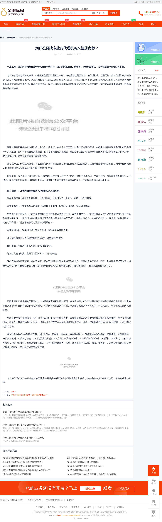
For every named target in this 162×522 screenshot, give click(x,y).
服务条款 (51, 507)
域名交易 (85, 9)
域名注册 (75, 9)
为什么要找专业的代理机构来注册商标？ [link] (35, 38)
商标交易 (56, 9)
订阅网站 (120, 507)
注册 (142, 2)
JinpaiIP (60, 515)
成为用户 (124, 488)
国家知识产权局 (34, 500)
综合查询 (50, 13)
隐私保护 (87, 507)
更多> (157, 70)
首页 (6, 24)
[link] (2, 38)
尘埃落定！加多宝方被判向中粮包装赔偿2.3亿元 (23, 462)
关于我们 (39, 507)
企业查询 (65, 9)
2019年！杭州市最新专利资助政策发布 (83, 462)
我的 (153, 24)
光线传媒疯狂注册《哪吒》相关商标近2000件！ (23, 466)
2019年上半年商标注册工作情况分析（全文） (86, 466)
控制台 (158, 2)
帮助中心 (63, 507)
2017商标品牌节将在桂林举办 (79, 470)
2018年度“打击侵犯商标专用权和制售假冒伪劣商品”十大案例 (28, 458)
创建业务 (90, 488)
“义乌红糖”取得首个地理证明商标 (17, 474)
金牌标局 (71, 500)
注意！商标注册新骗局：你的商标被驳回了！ (30, 395)
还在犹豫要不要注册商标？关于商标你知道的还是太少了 (26, 470)
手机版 (99, 507)
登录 (135, 2)
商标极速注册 (38, 24)
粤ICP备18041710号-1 (81, 518)
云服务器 (8, 30)
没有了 (14, 391)
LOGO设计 (127, 24)
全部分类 (102, 13)
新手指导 (75, 507)
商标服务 (109, 24)
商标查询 (46, 9)
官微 (141, 24)
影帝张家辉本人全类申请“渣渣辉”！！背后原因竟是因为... (91, 458)
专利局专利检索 (16, 500)
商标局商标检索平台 (54, 500)
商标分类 (93, 24)
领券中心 (150, 2)
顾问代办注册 (58, 24)
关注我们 (51, 2)
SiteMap (109, 507)
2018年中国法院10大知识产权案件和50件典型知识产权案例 (91, 474)
